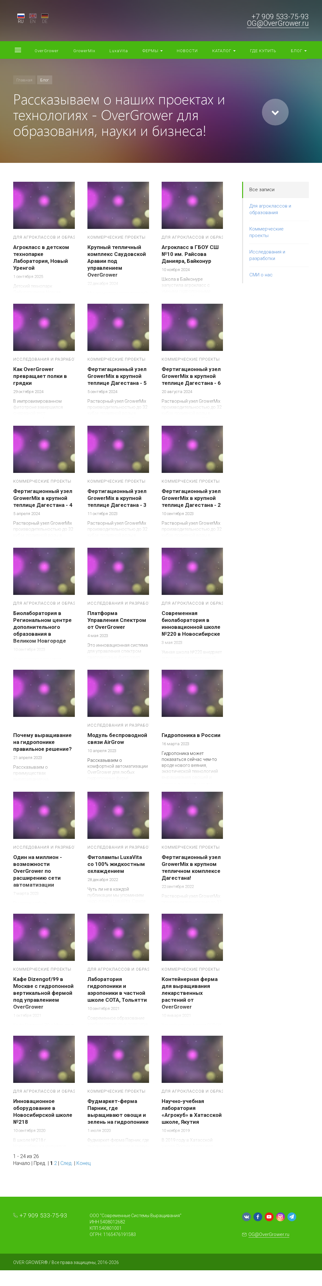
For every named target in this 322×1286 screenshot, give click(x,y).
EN (33, 21)
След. (66, 1163)
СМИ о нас (261, 275)
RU (21, 21)
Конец (83, 1163)
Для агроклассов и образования (270, 209)
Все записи (262, 189)
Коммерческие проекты (266, 232)
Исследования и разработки (267, 255)
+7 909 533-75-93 (280, 17)
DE (44, 21)
